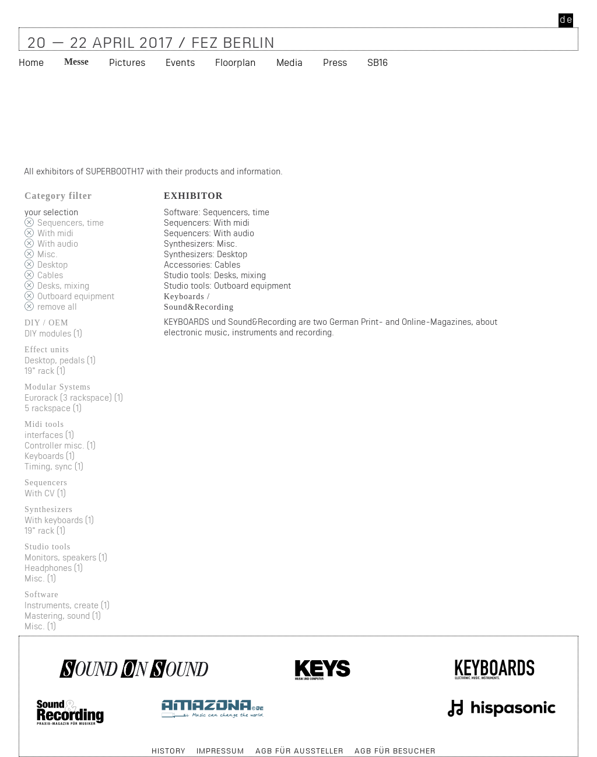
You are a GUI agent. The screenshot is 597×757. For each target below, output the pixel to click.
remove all (57, 306)
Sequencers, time (70, 222)
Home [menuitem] (31, 62)
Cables (50, 275)
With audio (57, 243)
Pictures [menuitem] (127, 62)
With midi (55, 233)
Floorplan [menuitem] (235, 62)
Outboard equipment (75, 296)
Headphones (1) (53, 568)
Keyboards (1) (49, 456)
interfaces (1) (49, 435)
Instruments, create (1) (67, 605)
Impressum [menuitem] (220, 750)
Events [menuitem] (180, 62)
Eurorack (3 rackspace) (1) (73, 397)
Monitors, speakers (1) (65, 557)
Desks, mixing (63, 285)
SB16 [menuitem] (377, 62)
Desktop (52, 264)
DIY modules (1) (53, 333)
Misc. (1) (40, 578)
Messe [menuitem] (76, 61)
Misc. (47, 254)
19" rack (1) (44, 371)
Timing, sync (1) (53, 466)
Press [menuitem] (335, 62)
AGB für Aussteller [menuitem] (299, 750)
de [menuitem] (566, 18)
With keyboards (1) (59, 520)
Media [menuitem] (289, 62)
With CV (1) (45, 493)
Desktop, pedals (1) (60, 360)
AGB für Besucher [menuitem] (395, 750)
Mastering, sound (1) (62, 616)
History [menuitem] (168, 750)
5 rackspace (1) (53, 408)
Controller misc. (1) (60, 445)
